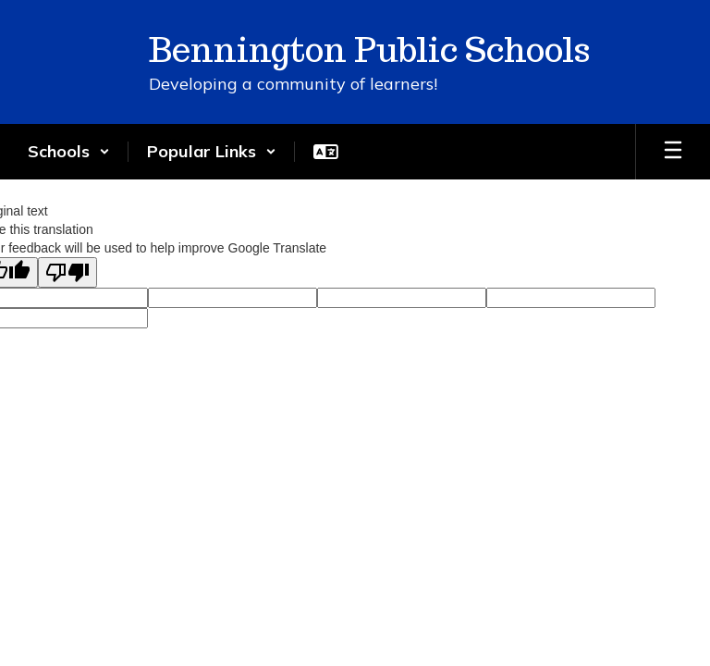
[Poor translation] (67, 272)
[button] (69, 151)
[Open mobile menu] (673, 151)
